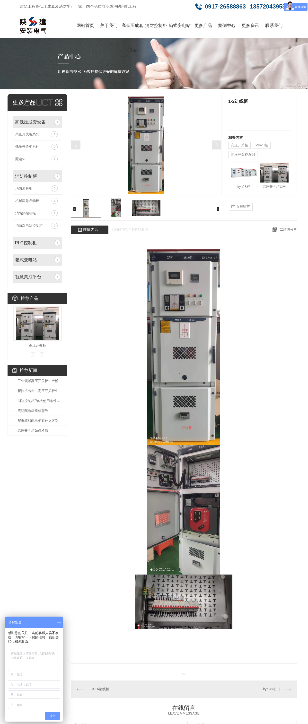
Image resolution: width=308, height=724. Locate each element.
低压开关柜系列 (27, 146)
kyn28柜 (261, 145)
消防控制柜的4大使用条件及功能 (40, 401)
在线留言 (240, 207)
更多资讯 (250, 25)
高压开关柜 (37, 345)
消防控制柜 (156, 25)
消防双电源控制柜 (29, 225)
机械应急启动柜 (27, 201)
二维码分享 (288, 229)
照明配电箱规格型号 (33, 411)
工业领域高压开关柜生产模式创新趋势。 (40, 381)
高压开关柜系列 (27, 134)
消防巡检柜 (23, 188)
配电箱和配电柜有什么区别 (38, 421)
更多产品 (203, 25)
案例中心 (227, 25)
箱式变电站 (180, 25)
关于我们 (109, 25)
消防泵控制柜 (25, 213)
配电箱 (20, 159)
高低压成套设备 (132, 38)
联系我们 (274, 25)
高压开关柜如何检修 (33, 431)
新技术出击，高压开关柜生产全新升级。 (40, 391)
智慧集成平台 (28, 276)
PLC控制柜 (26, 242)
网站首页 (85, 25)
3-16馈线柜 (100, 689)
